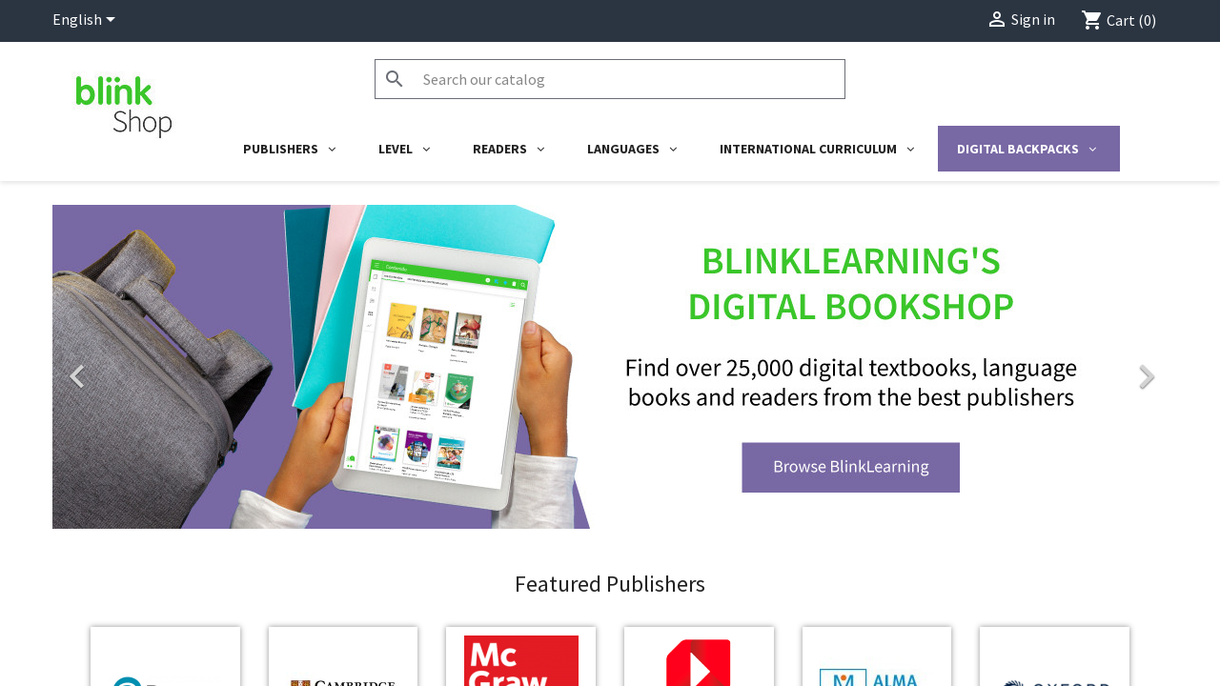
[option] (610, 413)
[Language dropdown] (87, 21)
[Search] (610, 79)
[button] (136, 413)
